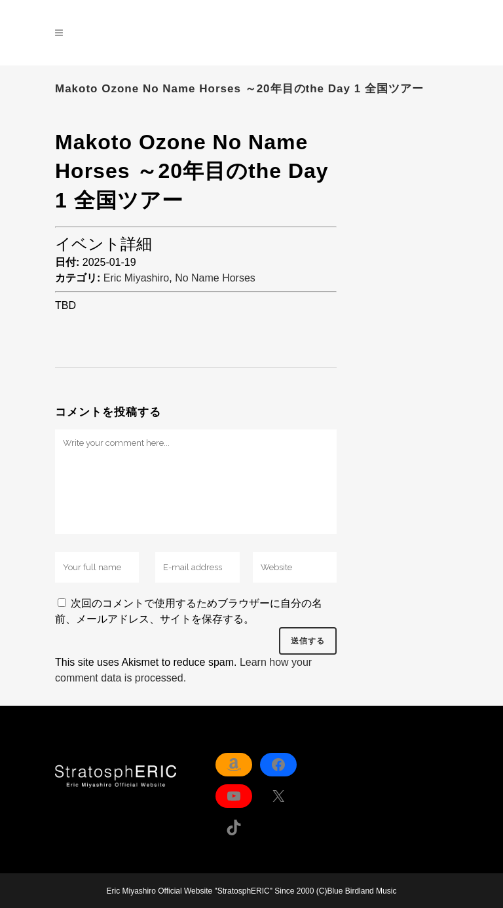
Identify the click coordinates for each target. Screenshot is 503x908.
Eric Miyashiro (136, 277)
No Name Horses (215, 277)
